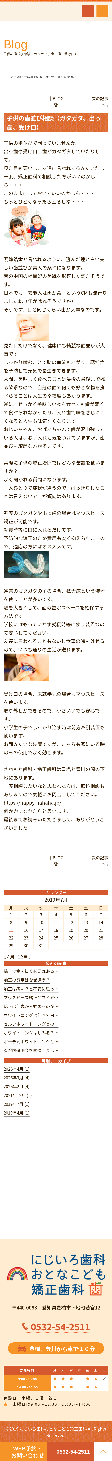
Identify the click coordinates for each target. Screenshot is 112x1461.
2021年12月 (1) (18, 1095)
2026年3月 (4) (17, 1078)
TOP (11, 76)
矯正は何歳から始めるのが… (31, 1006)
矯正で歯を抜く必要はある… (31, 971)
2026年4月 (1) (17, 1069)
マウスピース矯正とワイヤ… (31, 997)
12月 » (24, 956)
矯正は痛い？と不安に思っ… (31, 989)
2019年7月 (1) (17, 1104)
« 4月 (9, 956)
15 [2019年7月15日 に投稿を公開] (11, 930)
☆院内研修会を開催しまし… (31, 1050)
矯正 (19, 76)
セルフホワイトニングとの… (31, 1024)
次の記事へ (99, 101)
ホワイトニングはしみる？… (31, 1033)
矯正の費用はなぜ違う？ (27, 980)
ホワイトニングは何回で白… (31, 1015)
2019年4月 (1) (17, 1113)
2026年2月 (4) (17, 1086)
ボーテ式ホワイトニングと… (31, 1041)
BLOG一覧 (57, 101)
